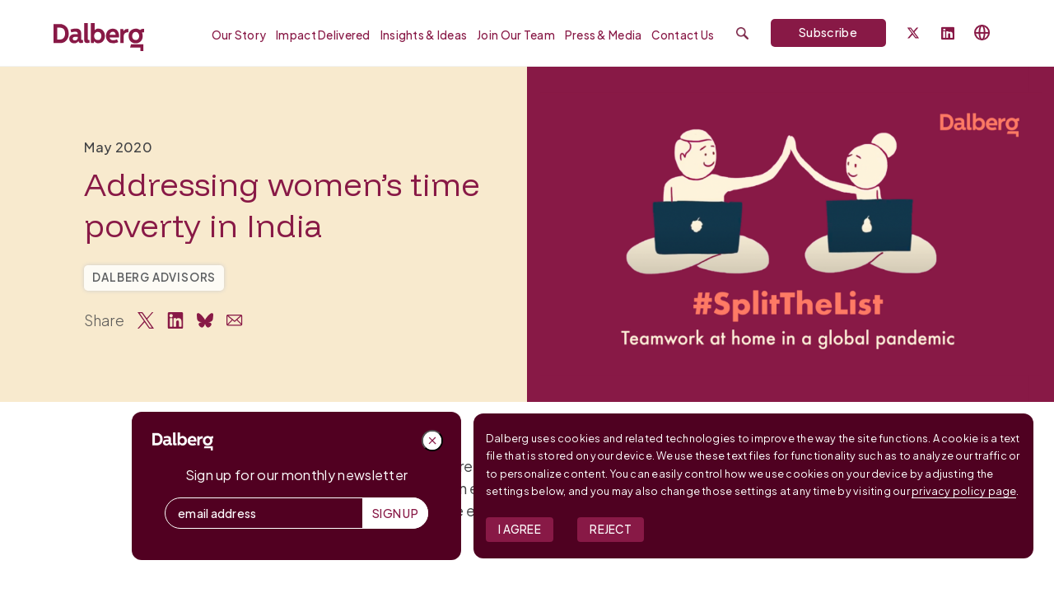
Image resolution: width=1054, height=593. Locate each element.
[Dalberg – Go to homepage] (99, 36)
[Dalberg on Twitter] (913, 33)
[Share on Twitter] (146, 320)
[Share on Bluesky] (205, 320)
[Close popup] (432, 440)
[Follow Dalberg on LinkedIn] (948, 34)
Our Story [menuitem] (239, 35)
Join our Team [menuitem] (516, 35)
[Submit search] (742, 33)
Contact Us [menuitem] (682, 35)
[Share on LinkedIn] (175, 320)
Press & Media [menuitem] (603, 35)
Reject (611, 529)
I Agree (519, 529)
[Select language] (982, 33)
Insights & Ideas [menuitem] (423, 35)
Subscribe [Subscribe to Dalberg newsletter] (828, 32)
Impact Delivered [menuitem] (323, 35)
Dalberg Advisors (154, 277)
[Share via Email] (234, 320)
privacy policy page (964, 490)
